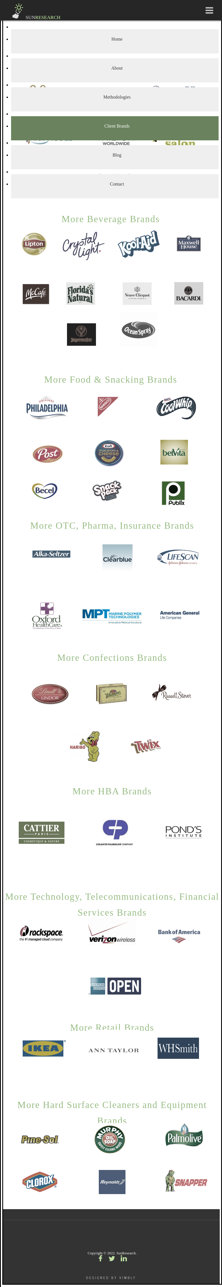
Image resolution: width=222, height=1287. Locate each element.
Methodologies (117, 97)
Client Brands (116, 126)
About (117, 68)
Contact (117, 184)
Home (116, 39)
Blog (116, 155)
